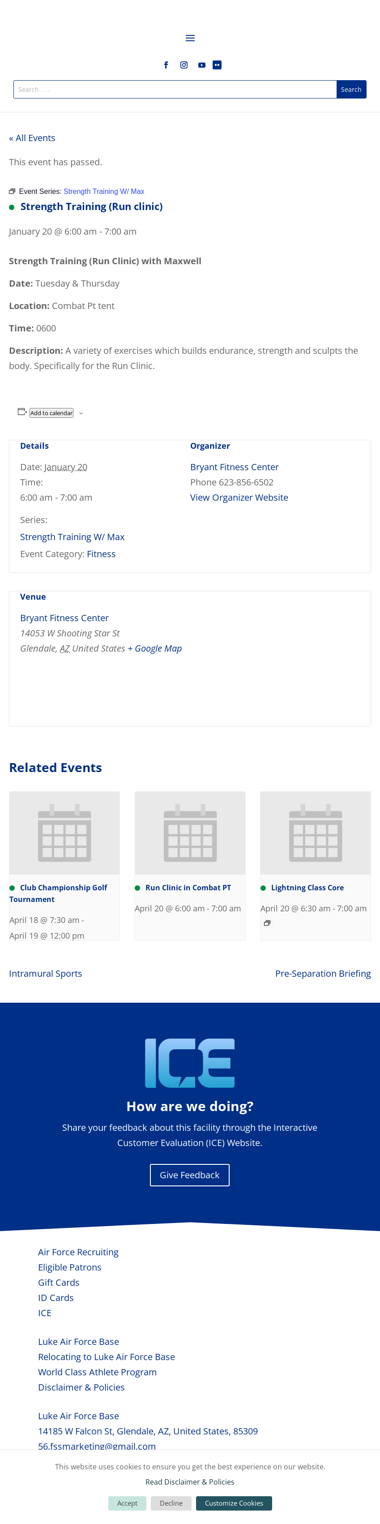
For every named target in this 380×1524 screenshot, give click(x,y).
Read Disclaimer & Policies (190, 1482)
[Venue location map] (312, 652)
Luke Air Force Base (78, 1341)
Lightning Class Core (302, 888)
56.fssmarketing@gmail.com (97, 1446)
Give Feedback (190, 1175)
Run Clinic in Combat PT (183, 888)
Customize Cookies (234, 1502)
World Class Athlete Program (97, 1372)
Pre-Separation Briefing (323, 973)
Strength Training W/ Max (72, 537)
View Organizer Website (239, 497)
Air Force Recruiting (78, 1252)
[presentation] (64, 833)
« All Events (32, 138)
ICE (44, 1313)
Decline (171, 1502)
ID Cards (56, 1298)
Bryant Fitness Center (234, 467)
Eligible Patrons (70, 1267)
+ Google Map (155, 648)
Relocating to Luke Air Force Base (106, 1357)
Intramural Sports (45, 973)
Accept (127, 1502)
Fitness (101, 554)
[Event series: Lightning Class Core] (267, 923)
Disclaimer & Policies (81, 1387)
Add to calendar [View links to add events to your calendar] (51, 413)
